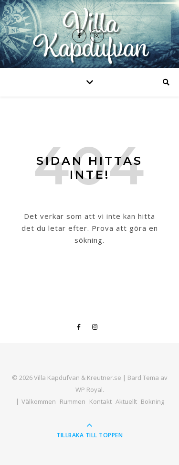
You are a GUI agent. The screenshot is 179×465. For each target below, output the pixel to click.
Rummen (72, 401)
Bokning (152, 401)
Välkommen (38, 401)
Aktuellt (126, 401)
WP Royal (89, 389)
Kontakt (100, 401)
